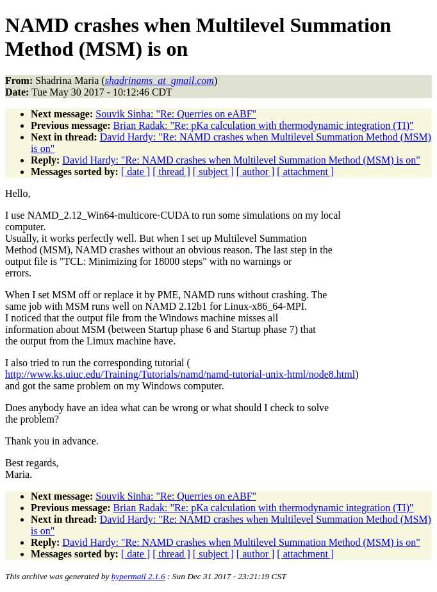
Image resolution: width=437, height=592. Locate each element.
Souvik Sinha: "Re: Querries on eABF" (175, 113)
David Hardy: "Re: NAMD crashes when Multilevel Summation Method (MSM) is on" (241, 160)
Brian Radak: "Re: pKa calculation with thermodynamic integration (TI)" (263, 125)
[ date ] (135, 171)
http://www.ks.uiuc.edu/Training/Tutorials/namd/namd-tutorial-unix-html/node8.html (180, 374)
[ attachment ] (305, 171)
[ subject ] (213, 171)
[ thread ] (171, 171)
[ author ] (255, 171)
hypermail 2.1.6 (138, 576)
